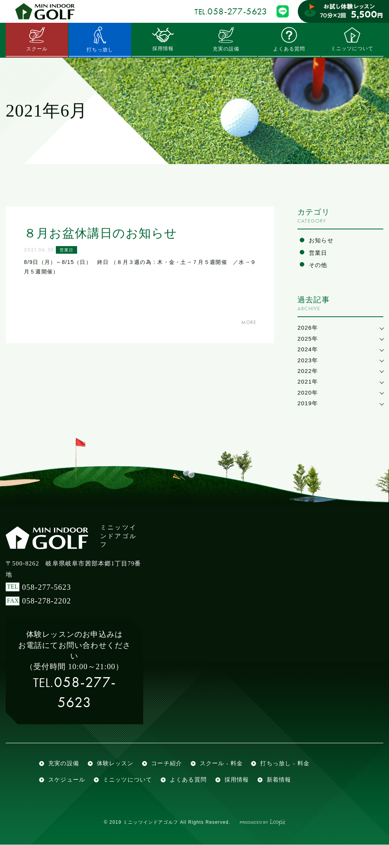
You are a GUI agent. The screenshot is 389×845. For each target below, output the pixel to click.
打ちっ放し (99, 39)
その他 (318, 265)
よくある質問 (289, 39)
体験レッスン (115, 763)
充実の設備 (226, 39)
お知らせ (321, 240)
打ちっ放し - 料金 (285, 763)
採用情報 (163, 39)
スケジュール (66, 780)
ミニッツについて (352, 39)
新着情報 (279, 780)
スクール (37, 39)
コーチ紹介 (166, 763)
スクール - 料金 (221, 763)
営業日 (67, 250)
